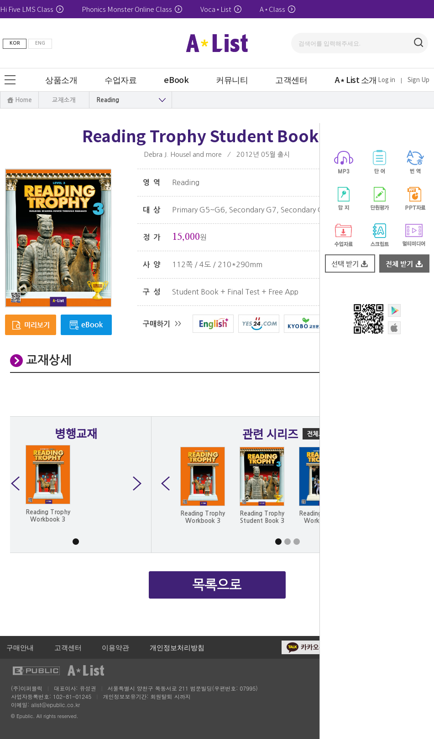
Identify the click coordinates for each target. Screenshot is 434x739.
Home (23, 100)
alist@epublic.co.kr (55, 704)
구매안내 (20, 647)
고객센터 (68, 647)
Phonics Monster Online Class (132, 9)
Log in (386, 79)
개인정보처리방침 (177, 647)
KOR (15, 43)
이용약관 (115, 647)
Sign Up (418, 79)
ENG (40, 43)
